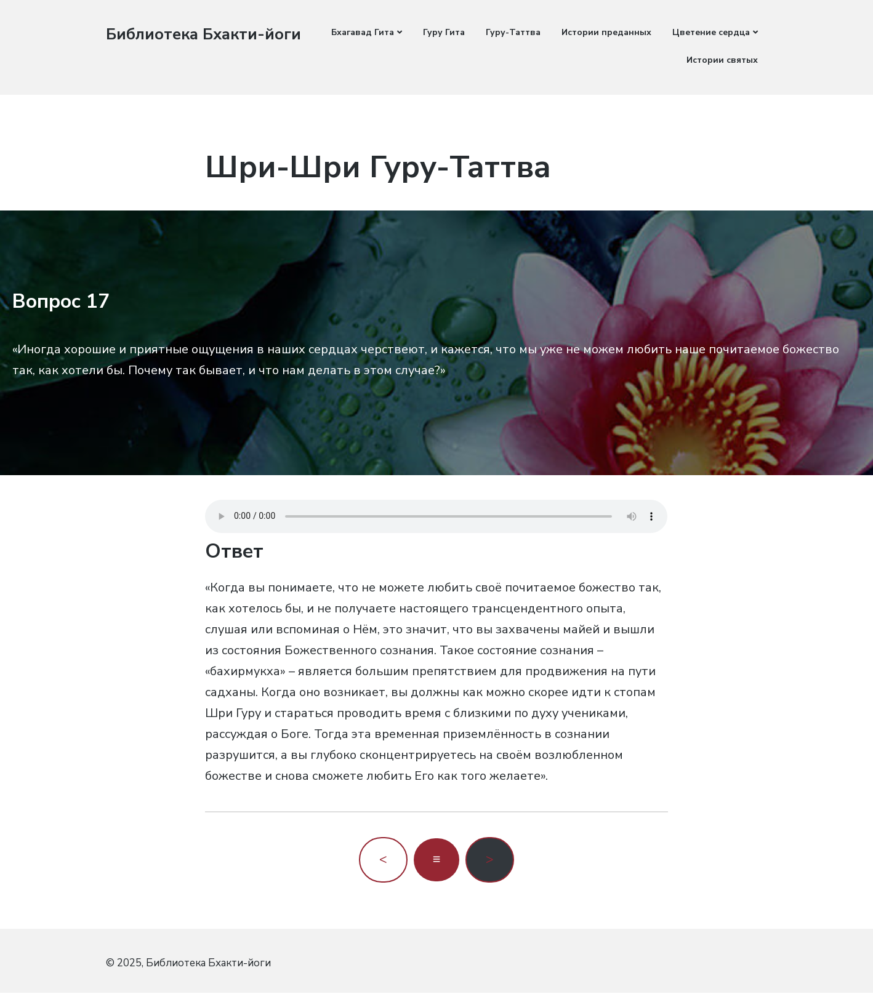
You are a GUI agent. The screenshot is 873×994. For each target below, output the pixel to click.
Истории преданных (606, 32)
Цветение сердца (711, 32)
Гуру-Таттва (513, 32)
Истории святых (722, 60)
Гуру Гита (444, 32)
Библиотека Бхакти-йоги (204, 34)
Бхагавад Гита (362, 32)
